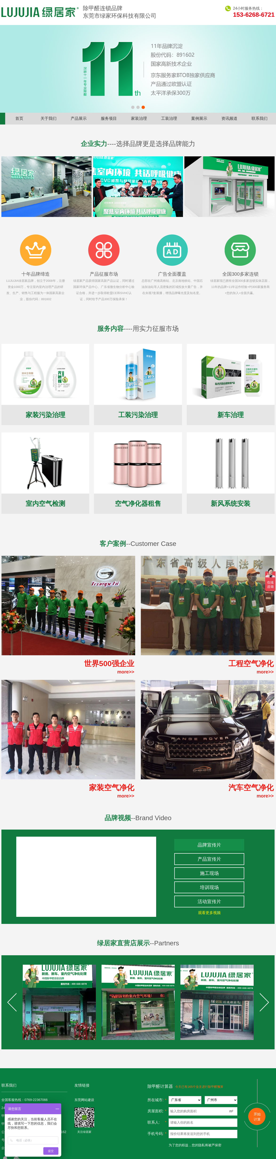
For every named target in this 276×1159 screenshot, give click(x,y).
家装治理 (139, 118)
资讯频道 (229, 118)
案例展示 (199, 118)
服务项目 (109, 118)
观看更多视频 (209, 913)
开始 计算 (257, 1116)
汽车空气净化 (251, 787)
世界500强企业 (109, 663)
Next (264, 1002)
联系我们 (260, 118)
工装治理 (169, 118)
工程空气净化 (251, 663)
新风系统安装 (230, 503)
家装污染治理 (45, 415)
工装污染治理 (138, 415)
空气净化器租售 (138, 503)
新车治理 (230, 415)
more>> (125, 671)
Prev (11, 1002)
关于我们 (49, 118)
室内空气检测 (45, 503)
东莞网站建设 (84, 1100)
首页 (19, 118)
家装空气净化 (111, 787)
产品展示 (79, 118)
